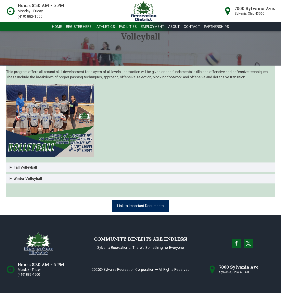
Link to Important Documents (140, 206)
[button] (105, 26)
